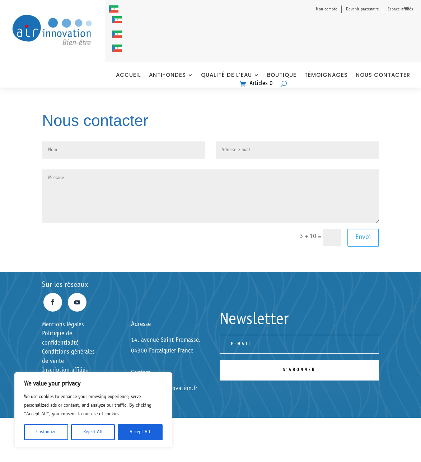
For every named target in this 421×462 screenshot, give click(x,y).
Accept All (140, 432)
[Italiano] (3, 445)
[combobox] (3, 445)
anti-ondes (167, 76)
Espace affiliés (400, 9)
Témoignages (326, 76)
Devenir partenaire (362, 9)
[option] (119, 20)
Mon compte (326, 9)
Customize (46, 432)
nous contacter (383, 76)
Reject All (93, 432)
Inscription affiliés (65, 371)
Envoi (363, 237)
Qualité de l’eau (226, 76)
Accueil (128, 76)
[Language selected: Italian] (119, 30)
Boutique (281, 76)
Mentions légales (63, 325)
